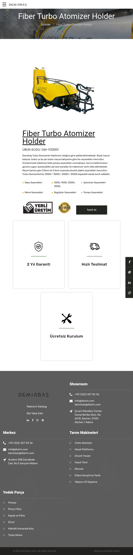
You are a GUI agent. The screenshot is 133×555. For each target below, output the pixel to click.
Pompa (56, 502)
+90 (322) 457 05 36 (64, 442)
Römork (123, 468)
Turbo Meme (59, 535)
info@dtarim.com (62, 449)
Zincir (55, 522)
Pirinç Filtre (58, 509)
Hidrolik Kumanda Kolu (65, 528)
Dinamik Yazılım (112, 551)
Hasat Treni (125, 462)
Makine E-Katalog (37, 375)
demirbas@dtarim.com (65, 453)
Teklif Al (91, 210)
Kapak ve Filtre (60, 515)
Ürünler (46, 24)
